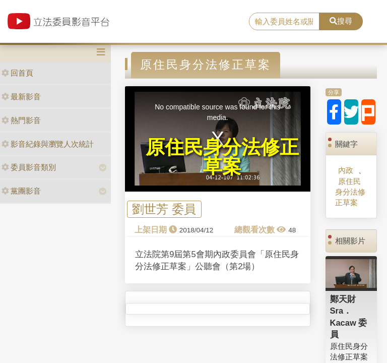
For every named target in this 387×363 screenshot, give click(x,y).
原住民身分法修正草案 (350, 192)
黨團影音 (21, 191)
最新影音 (21, 96)
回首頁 (17, 73)
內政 (345, 170)
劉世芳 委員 (164, 209)
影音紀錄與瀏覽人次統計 (48, 144)
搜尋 (341, 21)
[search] (284, 22)
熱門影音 (21, 120)
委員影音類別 (29, 167)
